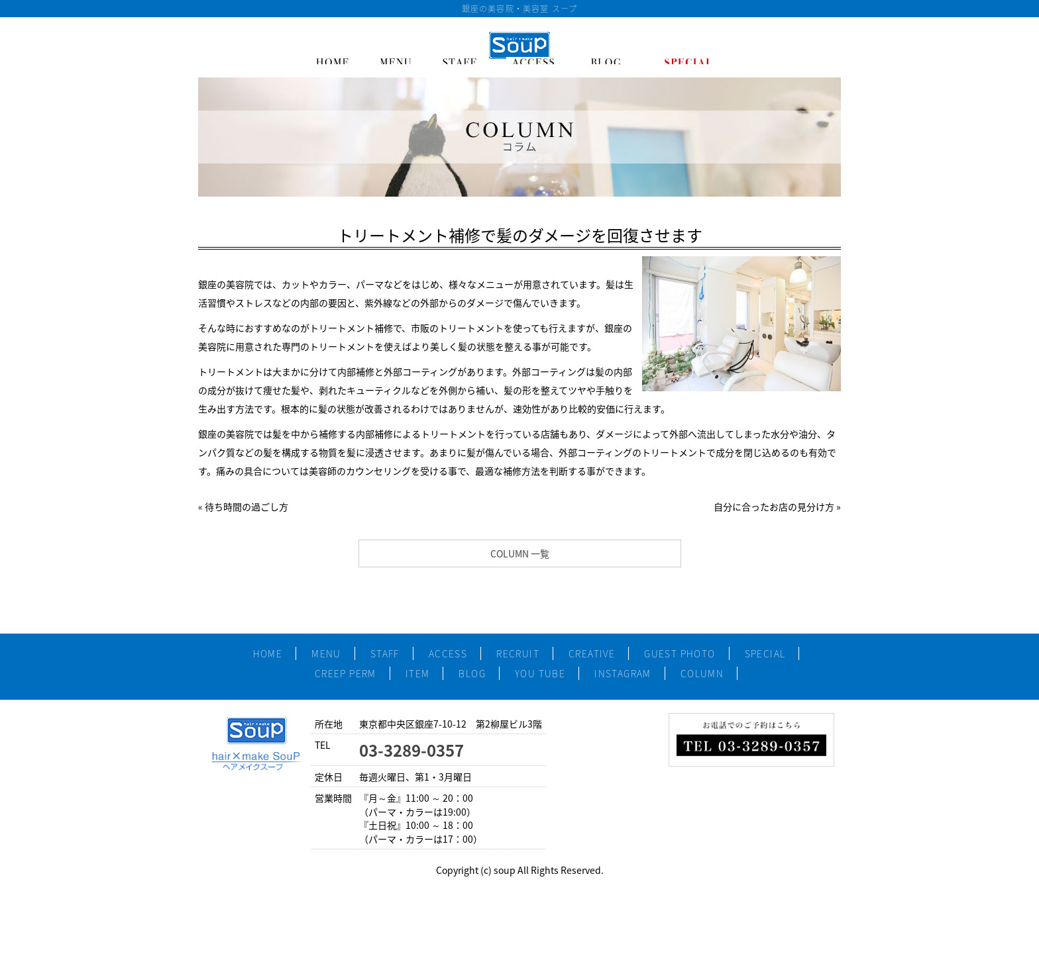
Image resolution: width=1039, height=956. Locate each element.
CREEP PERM (345, 673)
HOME (268, 653)
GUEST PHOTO (679, 653)
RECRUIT (517, 653)
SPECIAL (765, 653)
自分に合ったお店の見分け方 (774, 506)
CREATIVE (592, 653)
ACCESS (448, 653)
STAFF (385, 653)
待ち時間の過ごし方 (246, 506)
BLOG (472, 673)
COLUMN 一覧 (519, 553)
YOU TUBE (540, 673)
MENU (326, 653)
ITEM (418, 673)
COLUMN (702, 673)
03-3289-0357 (411, 750)
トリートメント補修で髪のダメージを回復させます (519, 235)
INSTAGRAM (622, 673)
